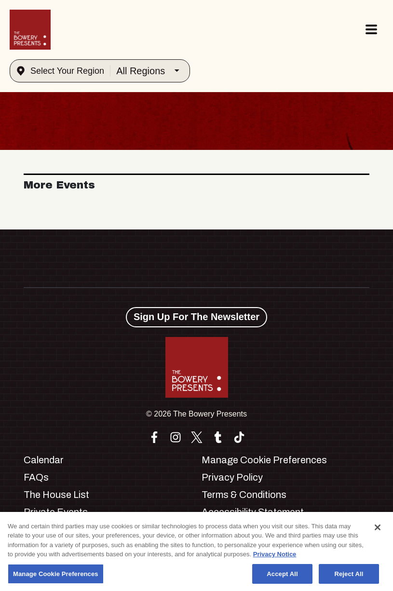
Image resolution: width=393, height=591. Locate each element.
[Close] (377, 532)
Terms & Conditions (244, 494)
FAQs (36, 477)
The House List (56, 494)
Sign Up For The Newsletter (196, 316)
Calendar (44, 460)
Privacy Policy (232, 477)
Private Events (56, 512)
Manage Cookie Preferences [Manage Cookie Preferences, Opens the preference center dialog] (55, 578)
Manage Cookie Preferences (264, 460)
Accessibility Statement (253, 512)
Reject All (348, 578)
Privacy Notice (275, 559)
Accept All (282, 578)
